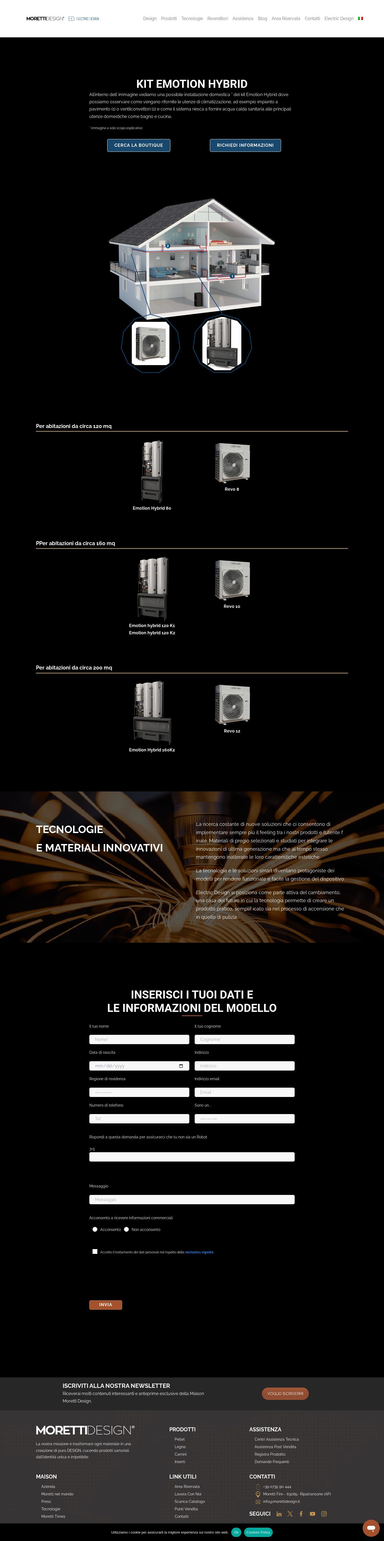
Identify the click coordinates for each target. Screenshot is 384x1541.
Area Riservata (187, 1486)
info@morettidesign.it (277, 1501)
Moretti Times (53, 1516)
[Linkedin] (277, 1514)
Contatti (182, 1516)
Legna (180, 1447)
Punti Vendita (186, 1509)
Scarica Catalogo (190, 1501)
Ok (236, 1532)
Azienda (48, 1486)
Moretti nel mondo (57, 1494)
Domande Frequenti (272, 1462)
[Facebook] (299, 1514)
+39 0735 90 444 (273, 1486)
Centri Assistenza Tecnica (277, 1439)
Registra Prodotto (270, 1454)
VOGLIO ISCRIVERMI (285, 1394)
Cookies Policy (258, 1532)
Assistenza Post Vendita (275, 1447)
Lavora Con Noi (188, 1494)
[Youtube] (311, 1514)
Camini (181, 1454)
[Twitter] (288, 1514)
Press (46, 1501)
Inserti (180, 1462)
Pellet (180, 1439)
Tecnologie (50, 1509)
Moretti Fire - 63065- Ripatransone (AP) (293, 1494)
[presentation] (129, 1279)
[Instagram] (322, 1514)
